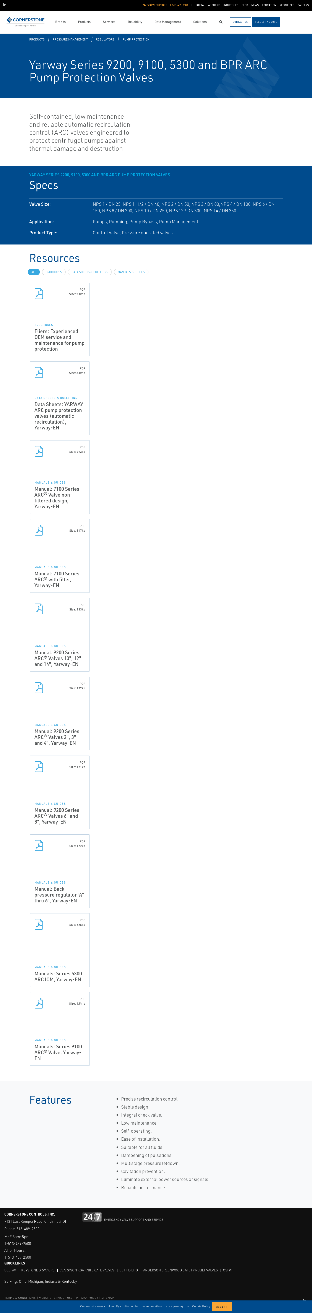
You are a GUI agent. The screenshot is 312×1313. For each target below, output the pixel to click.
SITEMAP (107, 1297)
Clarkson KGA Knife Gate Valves (88, 1270)
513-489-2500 (27, 1228)
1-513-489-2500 (19, 1243)
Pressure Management (70, 39)
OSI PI (231, 1270)
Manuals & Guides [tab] (131, 272)
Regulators (105, 39)
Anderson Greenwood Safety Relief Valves (184, 1270)
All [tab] (33, 272)
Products (37, 39)
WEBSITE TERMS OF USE (56, 1297)
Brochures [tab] (54, 272)
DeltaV (10, 1270)
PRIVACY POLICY (87, 1297)
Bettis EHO (131, 1270)
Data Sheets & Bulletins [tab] (90, 272)
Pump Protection (136, 39)
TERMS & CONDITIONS (20, 1297)
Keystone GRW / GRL (38, 1270)
